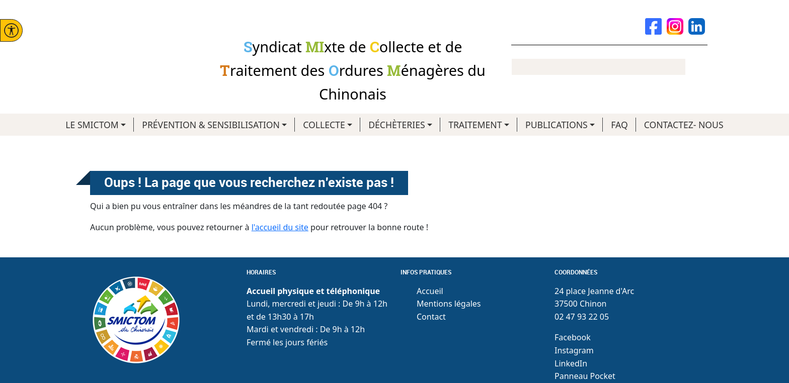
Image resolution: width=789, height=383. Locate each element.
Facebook (573, 337)
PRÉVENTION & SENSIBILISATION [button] (211, 125)
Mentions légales (449, 303)
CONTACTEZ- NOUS (684, 125)
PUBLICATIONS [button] (556, 125)
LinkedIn (571, 363)
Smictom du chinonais (130, 48)
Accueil (430, 291)
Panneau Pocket (585, 375)
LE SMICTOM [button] (91, 125)
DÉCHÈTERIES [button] (396, 125)
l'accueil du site (280, 227)
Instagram (574, 350)
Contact (431, 316)
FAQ (619, 125)
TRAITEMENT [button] (475, 125)
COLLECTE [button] (324, 125)
